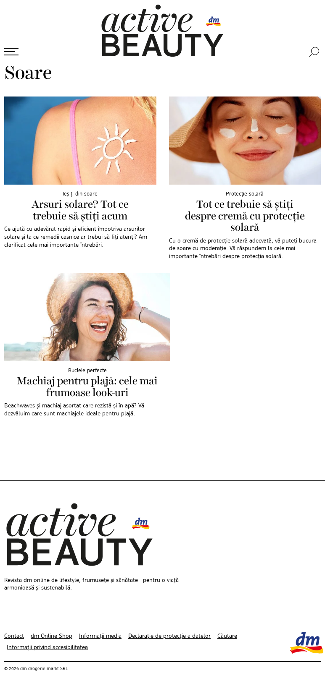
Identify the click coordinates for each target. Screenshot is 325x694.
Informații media (100, 636)
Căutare (227, 636)
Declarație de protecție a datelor (169, 636)
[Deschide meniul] (11, 51)
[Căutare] (315, 52)
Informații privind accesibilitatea (47, 647)
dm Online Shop (51, 636)
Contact (14, 636)
